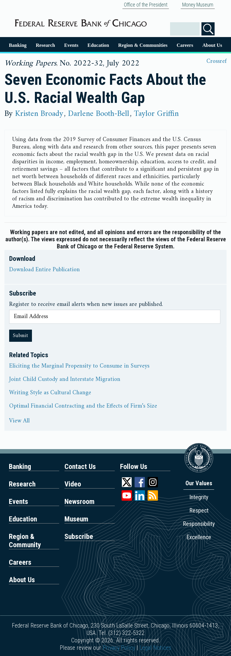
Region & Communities (143, 45)
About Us (212, 45)
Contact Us (80, 466)
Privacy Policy (119, 647)
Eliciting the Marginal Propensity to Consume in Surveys (79, 366)
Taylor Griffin (156, 114)
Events (71, 45)
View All (19, 421)
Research (45, 45)
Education (98, 45)
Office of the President (145, 5)
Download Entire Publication (44, 270)
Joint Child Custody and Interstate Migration (64, 379)
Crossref (216, 61)
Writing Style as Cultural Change (50, 393)
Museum (76, 519)
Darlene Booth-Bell (98, 114)
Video (72, 484)
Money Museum (197, 5)
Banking (18, 45)
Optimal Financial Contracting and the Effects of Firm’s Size (83, 406)
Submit (20, 335)
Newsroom (79, 501)
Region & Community (25, 540)
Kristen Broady (39, 114)
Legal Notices (155, 647)
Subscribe (78, 536)
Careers (185, 45)
